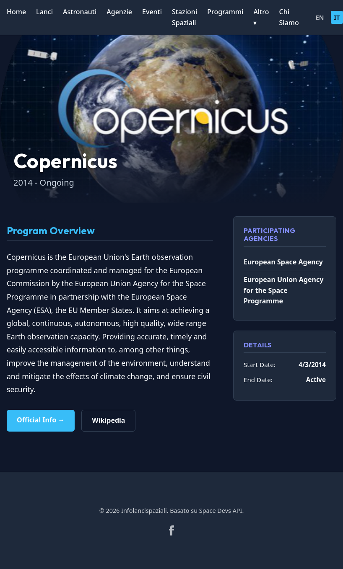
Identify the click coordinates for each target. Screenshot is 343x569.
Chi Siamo (289, 17)
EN (320, 17)
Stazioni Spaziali (184, 17)
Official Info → (41, 419)
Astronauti (79, 11)
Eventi (152, 11)
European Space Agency (283, 261)
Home (16, 11)
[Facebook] (171, 530)
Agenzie (119, 11)
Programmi (225, 11)
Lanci (44, 11)
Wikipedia (108, 420)
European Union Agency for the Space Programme (283, 290)
